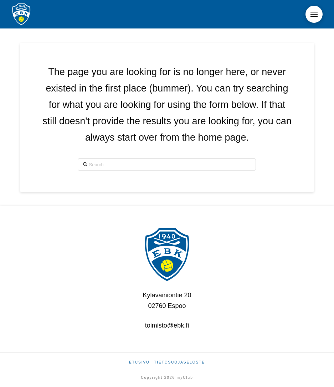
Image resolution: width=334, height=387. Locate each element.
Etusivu (139, 362)
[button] (314, 14)
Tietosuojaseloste (179, 362)
